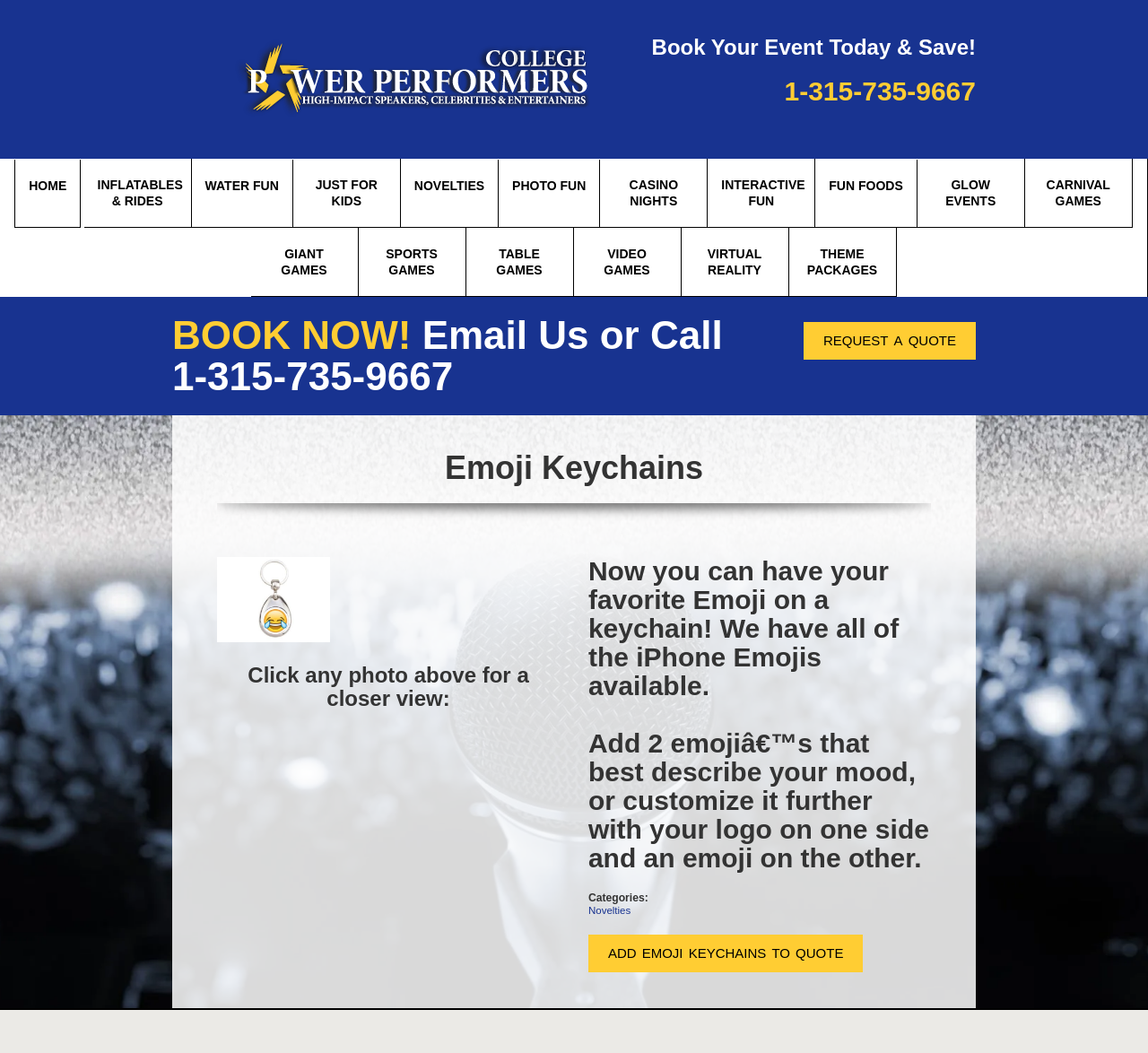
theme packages (842, 262)
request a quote (889, 338)
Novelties (449, 185)
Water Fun (242, 185)
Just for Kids (347, 193)
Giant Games (303, 262)
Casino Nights (654, 193)
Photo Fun (549, 185)
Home (47, 185)
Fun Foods (865, 185)
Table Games (519, 262)
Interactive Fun (762, 193)
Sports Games (412, 262)
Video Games (626, 262)
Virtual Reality (735, 262)
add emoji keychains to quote (726, 951)
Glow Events (970, 193)
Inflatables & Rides (140, 193)
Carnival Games (1078, 193)
